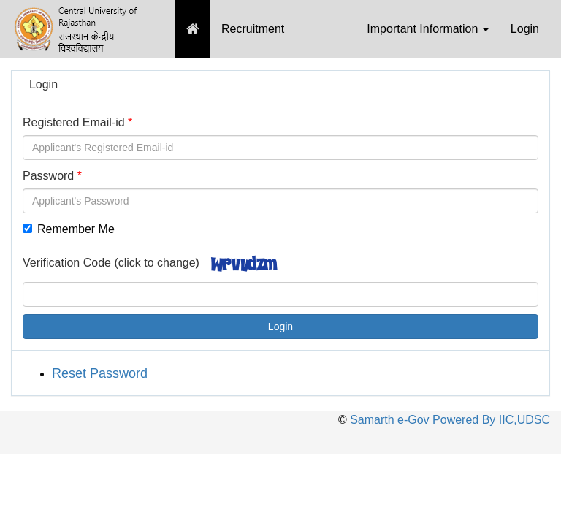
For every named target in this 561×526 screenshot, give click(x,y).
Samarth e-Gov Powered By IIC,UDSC (448, 419)
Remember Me (69, 229)
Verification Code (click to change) (111, 262)
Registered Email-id (74, 122)
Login (525, 29)
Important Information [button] (428, 29)
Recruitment (252, 29)
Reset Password (100, 373)
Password (48, 175)
